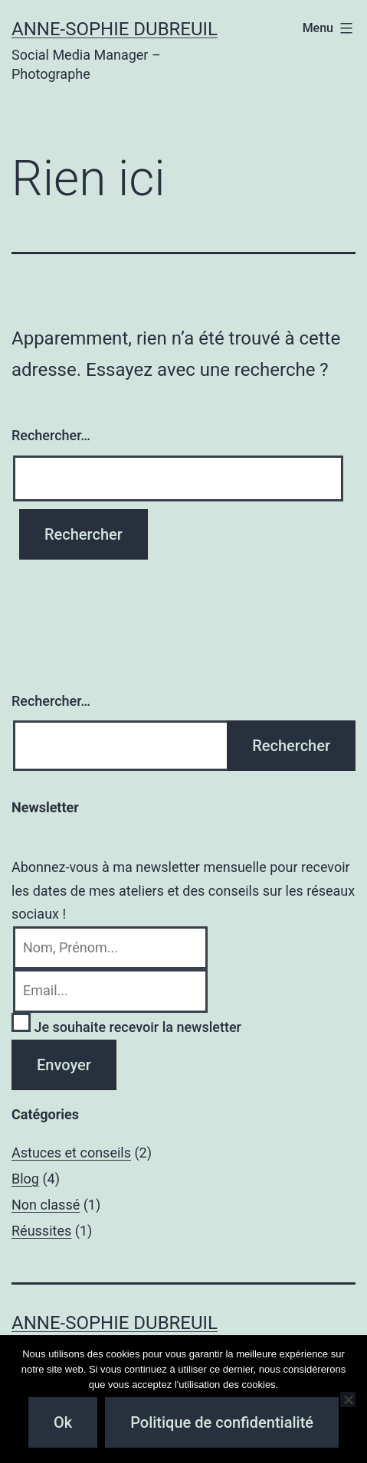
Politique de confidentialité (221, 1422)
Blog (25, 1179)
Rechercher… (50, 435)
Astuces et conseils (71, 1153)
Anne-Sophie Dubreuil (114, 29)
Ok (63, 1422)
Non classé (45, 1205)
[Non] (348, 1399)
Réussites (41, 1231)
